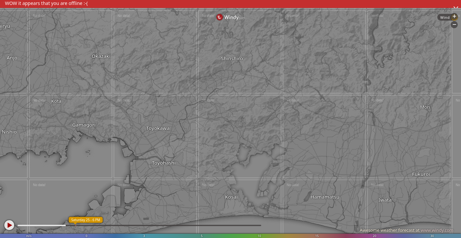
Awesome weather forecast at (406, 230)
